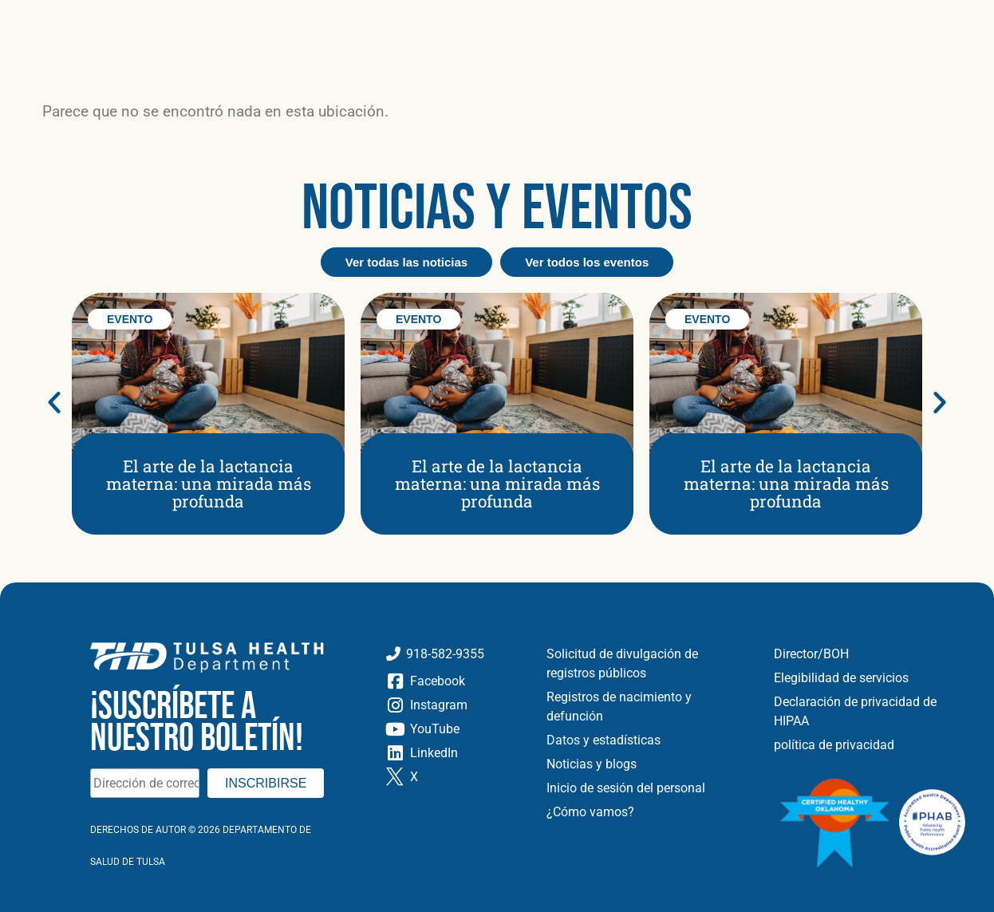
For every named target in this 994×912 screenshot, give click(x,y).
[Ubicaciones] (221, 18)
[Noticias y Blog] (325, 18)
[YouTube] (453, 729)
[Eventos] (417, 18)
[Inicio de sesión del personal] (648, 788)
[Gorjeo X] (453, 777)
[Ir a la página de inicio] (149, 65)
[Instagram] (453, 705)
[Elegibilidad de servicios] (873, 678)
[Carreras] (487, 18)
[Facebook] (453, 681)
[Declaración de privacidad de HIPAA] (873, 712)
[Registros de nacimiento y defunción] (648, 707)
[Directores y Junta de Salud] (873, 654)
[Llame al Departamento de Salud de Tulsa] (453, 654)
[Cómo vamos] (648, 812)
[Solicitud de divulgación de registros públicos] (648, 664)
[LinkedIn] (453, 753)
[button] (950, 35)
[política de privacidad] (873, 745)
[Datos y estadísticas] (648, 740)
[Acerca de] (134, 18)
